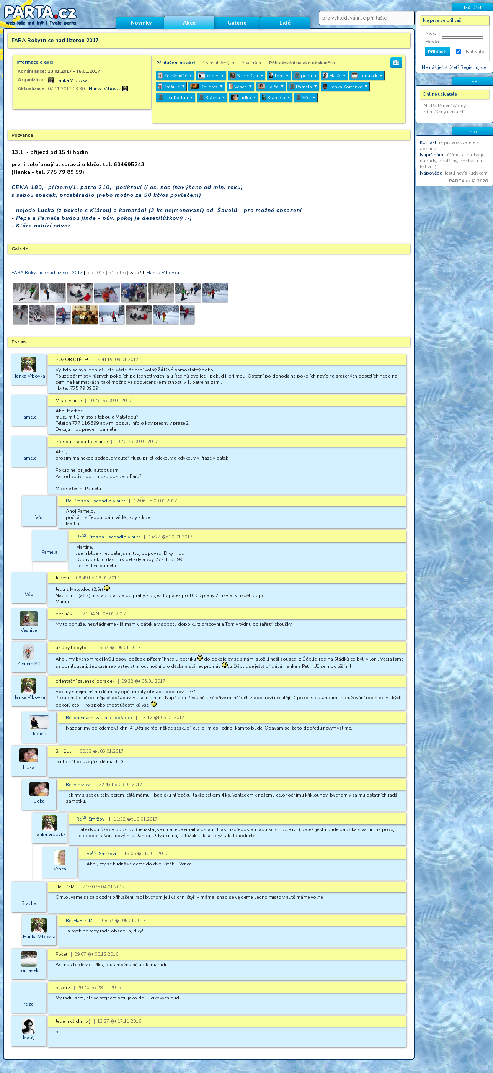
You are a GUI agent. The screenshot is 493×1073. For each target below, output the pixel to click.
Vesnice (29, 630)
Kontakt (428, 142)
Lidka (28, 767)
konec (39, 734)
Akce (189, 22)
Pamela (29, 417)
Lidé (285, 22)
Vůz (39, 517)
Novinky (141, 22)
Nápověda (431, 173)
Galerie (236, 22)
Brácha (28, 903)
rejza (29, 1004)
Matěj (28, 1037)
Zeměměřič (29, 664)
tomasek (29, 970)
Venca (60, 869)
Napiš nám (431, 155)
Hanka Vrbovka (71, 80)
